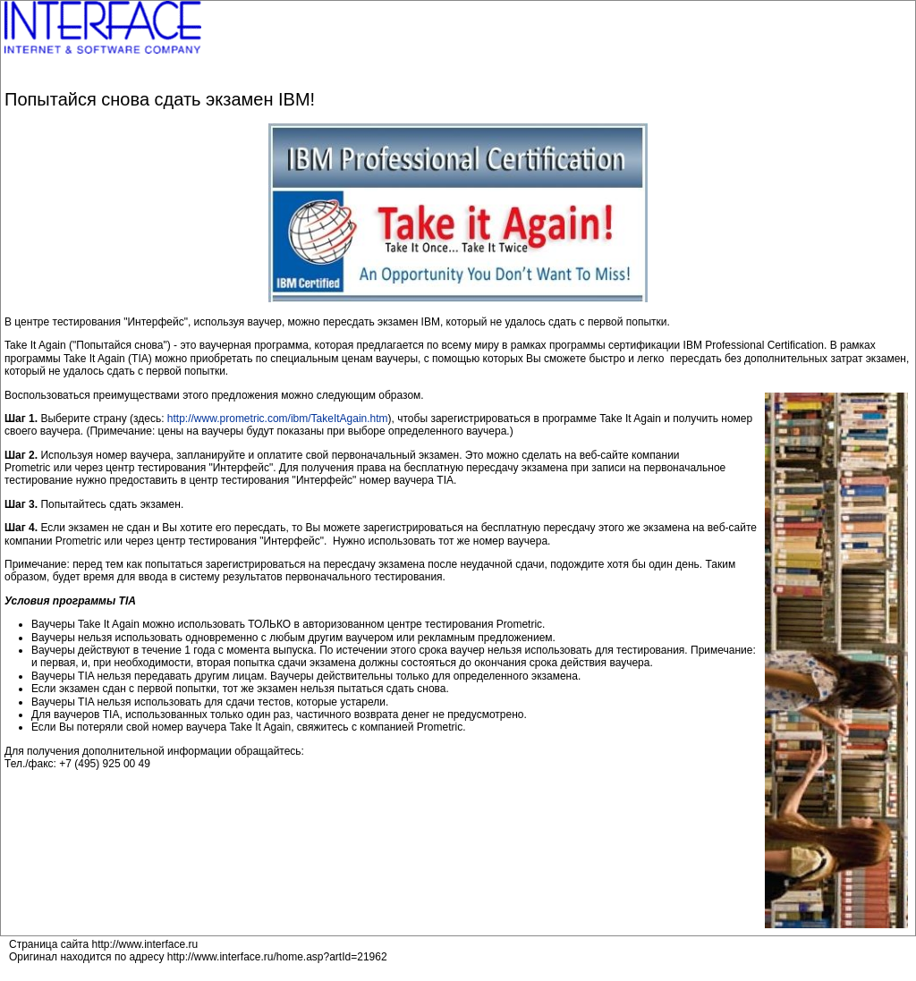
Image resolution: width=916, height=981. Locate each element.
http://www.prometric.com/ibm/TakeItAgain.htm (277, 418)
